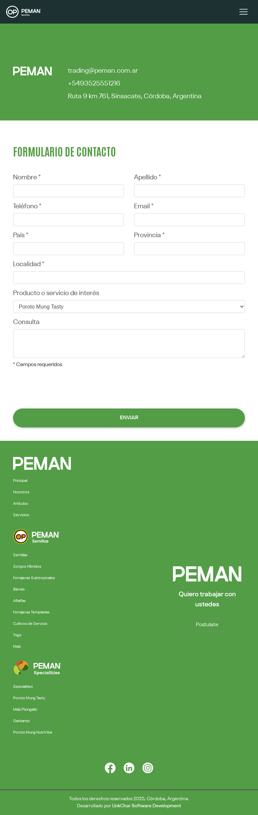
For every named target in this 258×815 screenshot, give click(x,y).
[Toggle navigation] (243, 11)
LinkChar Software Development (146, 806)
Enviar (129, 418)
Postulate (207, 625)
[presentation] (129, 387)
